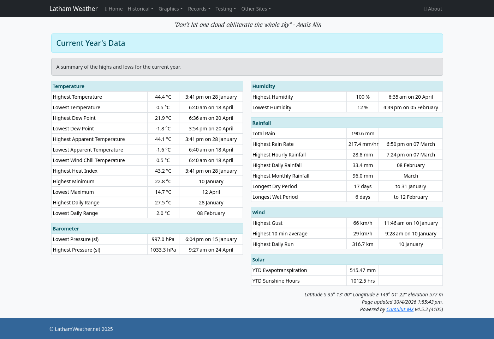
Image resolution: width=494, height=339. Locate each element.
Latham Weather (73, 8)
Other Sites (254, 8)
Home (114, 8)
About (433, 8)
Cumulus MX (399, 309)
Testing (224, 8)
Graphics (169, 8)
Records (197, 8)
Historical (139, 8)
